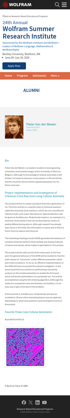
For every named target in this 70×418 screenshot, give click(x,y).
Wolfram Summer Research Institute (35, 29)
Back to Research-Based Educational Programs (25, 16)
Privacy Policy (44, 412)
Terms (35, 412)
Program (22, 75)
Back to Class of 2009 (16, 385)
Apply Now (14, 66)
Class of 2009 (31, 130)
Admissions (39, 75)
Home (8, 75)
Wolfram (29, 412)
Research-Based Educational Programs (35, 409)
